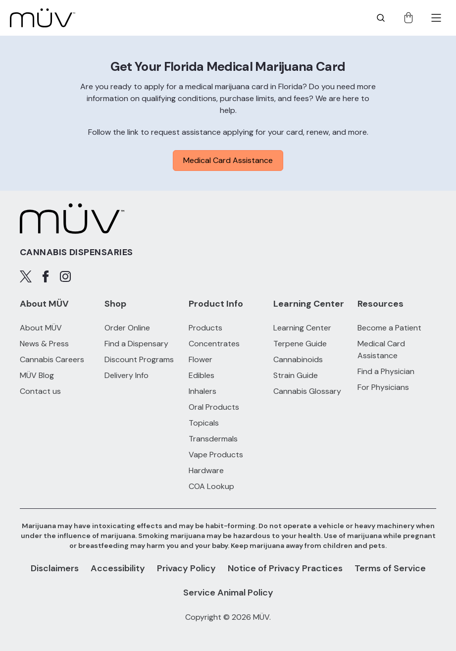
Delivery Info (126, 375)
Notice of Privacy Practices (285, 568)
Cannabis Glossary (307, 391)
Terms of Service (390, 568)
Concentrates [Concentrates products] (214, 343)
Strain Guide (295, 375)
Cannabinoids (298, 359)
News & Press (44, 343)
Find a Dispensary (136, 343)
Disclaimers (55, 568)
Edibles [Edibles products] (201, 375)
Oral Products (214, 407)
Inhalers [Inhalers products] (202, 391)
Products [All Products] (205, 328)
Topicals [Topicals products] (204, 423)
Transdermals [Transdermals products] (213, 439)
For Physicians (383, 387)
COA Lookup (211, 486)
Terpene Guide (300, 343)
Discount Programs (139, 359)
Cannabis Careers (52, 359)
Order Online (127, 328)
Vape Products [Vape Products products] (216, 454)
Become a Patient (389, 328)
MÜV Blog (37, 375)
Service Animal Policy (228, 592)
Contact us (40, 391)
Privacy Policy (186, 568)
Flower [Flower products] (200, 359)
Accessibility (118, 568)
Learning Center (302, 328)
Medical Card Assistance (228, 160)
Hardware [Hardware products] (206, 470)
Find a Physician (385, 371)
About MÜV (41, 328)
